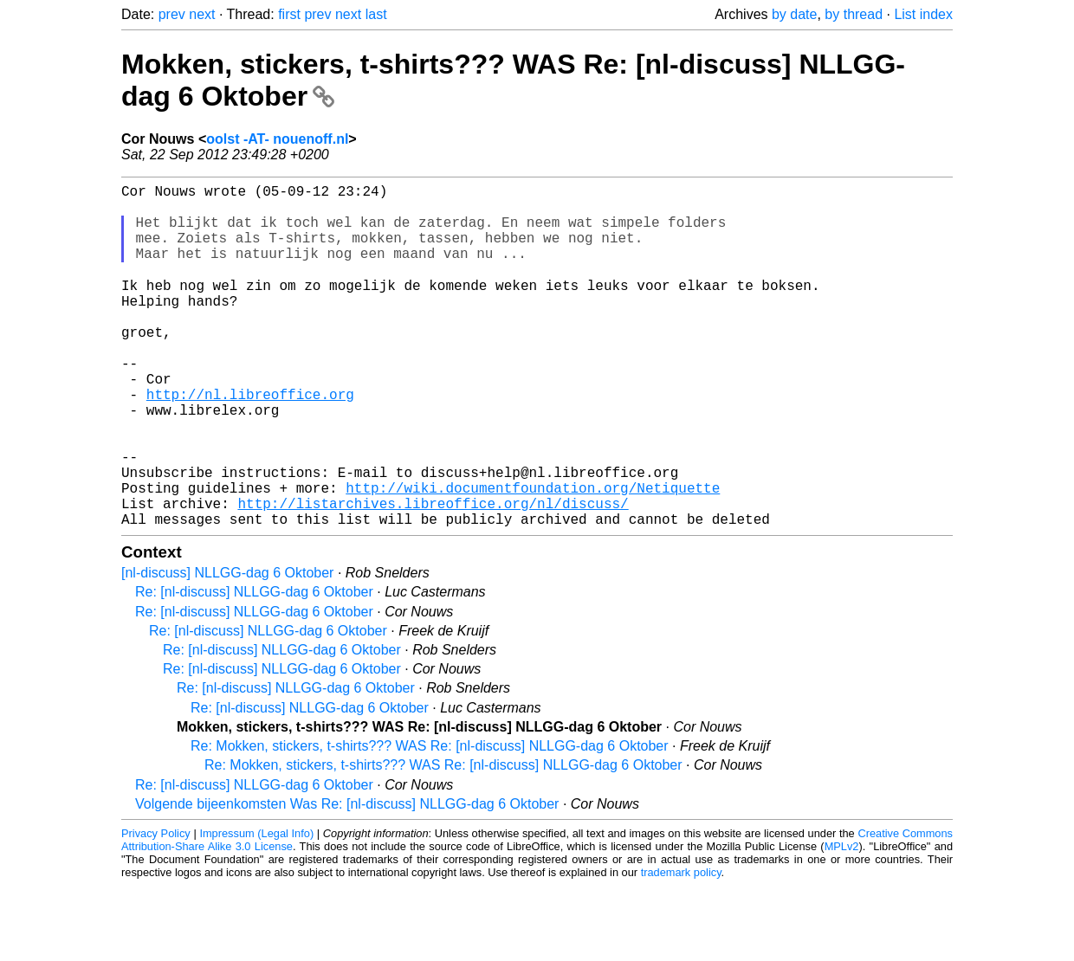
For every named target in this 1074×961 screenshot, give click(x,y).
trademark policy (681, 947)
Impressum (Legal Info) (256, 908)
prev (172, 14)
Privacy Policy (156, 908)
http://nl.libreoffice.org (250, 441)
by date (794, 14)
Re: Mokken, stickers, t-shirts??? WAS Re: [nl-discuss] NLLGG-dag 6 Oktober (430, 821)
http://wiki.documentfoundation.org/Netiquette (533, 555)
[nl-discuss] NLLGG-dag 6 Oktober (227, 648)
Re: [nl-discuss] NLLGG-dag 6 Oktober (254, 667)
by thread (854, 14)
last (376, 14)
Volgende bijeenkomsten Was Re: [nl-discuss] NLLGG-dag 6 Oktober (347, 879)
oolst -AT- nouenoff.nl (277, 139)
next (202, 14)
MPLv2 (842, 921)
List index (923, 14)
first (289, 14)
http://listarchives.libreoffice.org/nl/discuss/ (432, 574)
